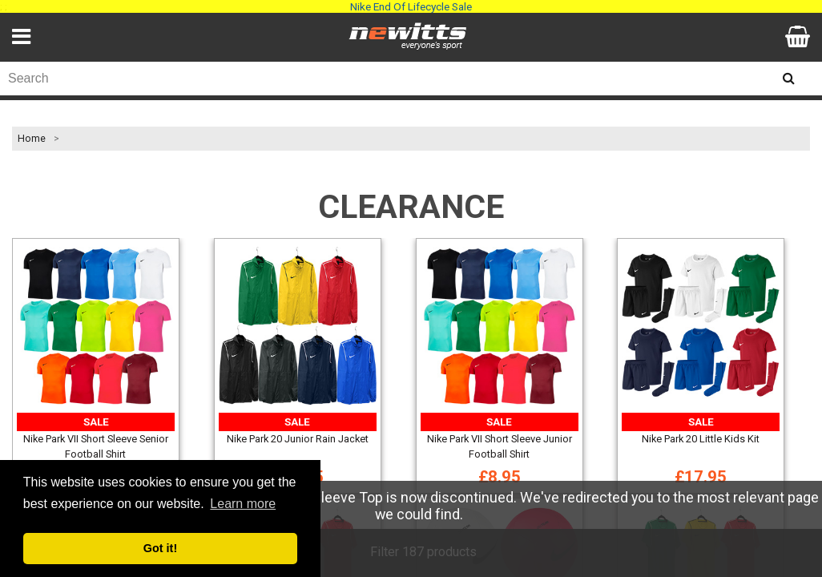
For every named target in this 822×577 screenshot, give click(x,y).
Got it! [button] (160, 548)
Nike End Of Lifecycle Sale (411, 6)
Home (32, 138)
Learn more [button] (243, 503)
